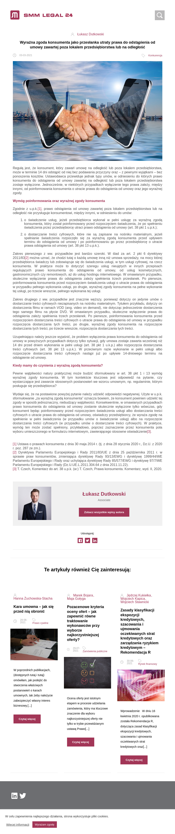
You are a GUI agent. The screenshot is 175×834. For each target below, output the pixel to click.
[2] (26, 258)
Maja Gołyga (76, 598)
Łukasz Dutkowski (90, 34)
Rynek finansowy (147, 664)
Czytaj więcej (27, 719)
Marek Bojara (83, 595)
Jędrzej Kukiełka (139, 595)
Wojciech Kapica (133, 598)
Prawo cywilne (40, 623)
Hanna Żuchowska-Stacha (33, 598)
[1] (40, 209)
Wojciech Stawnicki (134, 602)
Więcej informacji (17, 824)
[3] (149, 431)
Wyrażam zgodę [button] (44, 824)
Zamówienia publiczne (95, 651)
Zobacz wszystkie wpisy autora (104, 512)
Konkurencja (155, 55)
